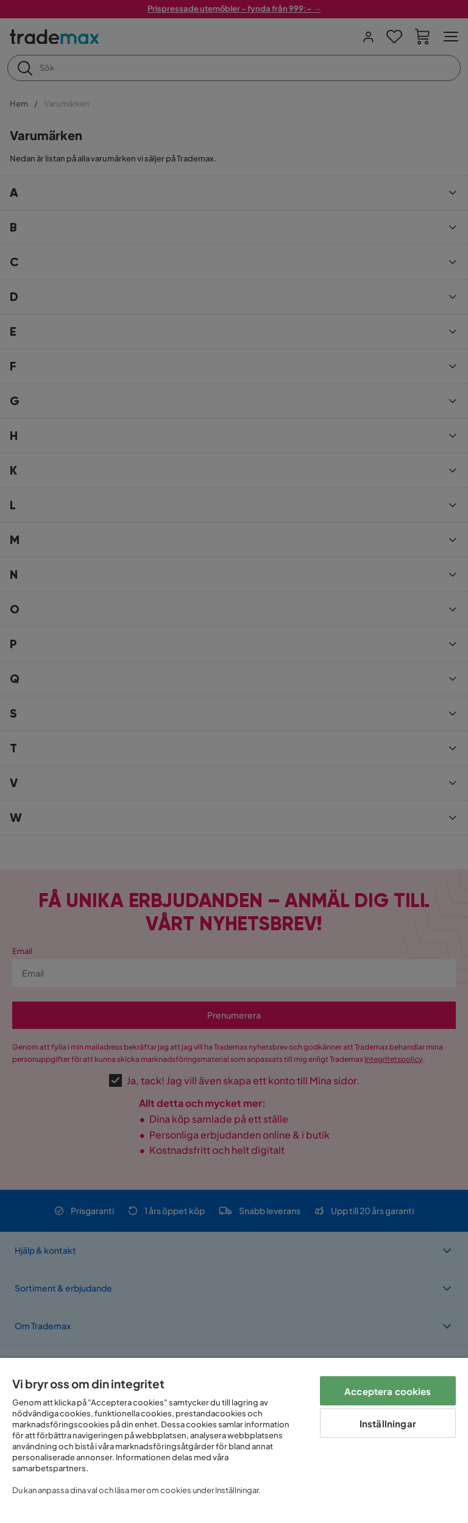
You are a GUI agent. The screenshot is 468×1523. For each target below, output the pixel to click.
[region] (234, 1440)
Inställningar (388, 1423)
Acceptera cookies (387, 1391)
